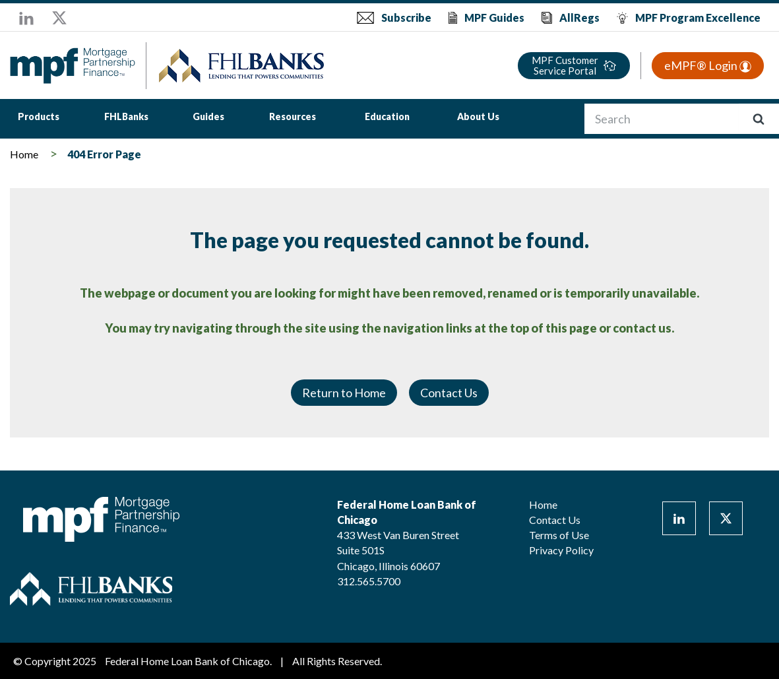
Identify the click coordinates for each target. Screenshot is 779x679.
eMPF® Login (707, 65)
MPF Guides (494, 17)
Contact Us (449, 392)
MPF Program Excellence (698, 17)
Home (24, 154)
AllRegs (579, 17)
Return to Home (344, 392)
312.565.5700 (368, 581)
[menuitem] (38, 118)
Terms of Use (559, 535)
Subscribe (406, 17)
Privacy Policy (561, 550)
